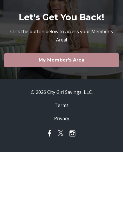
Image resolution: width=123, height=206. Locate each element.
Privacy (61, 118)
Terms (62, 105)
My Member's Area (61, 60)
